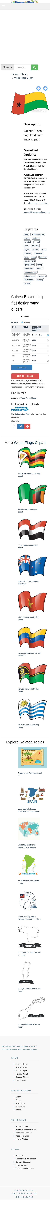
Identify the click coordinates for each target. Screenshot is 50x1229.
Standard (27, 322)
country (28, 253)
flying (39, 265)
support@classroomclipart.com (37, 212)
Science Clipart (22, 1077)
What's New (21, 1080)
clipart (27, 283)
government (30, 261)
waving (40, 280)
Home (15, 74)
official (37, 242)
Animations (20, 1103)
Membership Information (26, 1159)
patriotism (29, 268)
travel (44, 249)
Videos (18, 1110)
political (40, 268)
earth (27, 238)
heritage (42, 257)
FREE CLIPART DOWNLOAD (16, 335)
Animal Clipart (21, 1067)
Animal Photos (22, 1139)
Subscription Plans (22, 414)
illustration (29, 280)
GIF (13, 361)
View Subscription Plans (38, 203)
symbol (28, 242)
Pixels (25, 327)
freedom (42, 276)
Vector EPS (15, 340)
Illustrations (20, 1106)
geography (29, 265)
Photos (19, 1100)
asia (26, 246)
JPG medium (16, 345)
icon (26, 257)
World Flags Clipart (23, 78)
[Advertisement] (23, 35)
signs (27, 249)
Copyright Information (25, 1168)
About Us (19, 1155)
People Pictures (22, 1136)
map (34, 257)
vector (35, 249)
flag (26, 234)
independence (30, 272)
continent (38, 253)
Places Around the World (26, 1129)
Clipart (24, 74)
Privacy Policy (21, 1165)
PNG (13, 356)
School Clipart (21, 1064)
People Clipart (21, 1071)
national (36, 238)
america (35, 246)
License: (14, 322)
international (30, 276)
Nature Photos (22, 1126)
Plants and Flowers (24, 1132)
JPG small (15, 350)
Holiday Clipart (22, 1074)
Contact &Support (23, 1162)
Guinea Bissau (38, 234)
